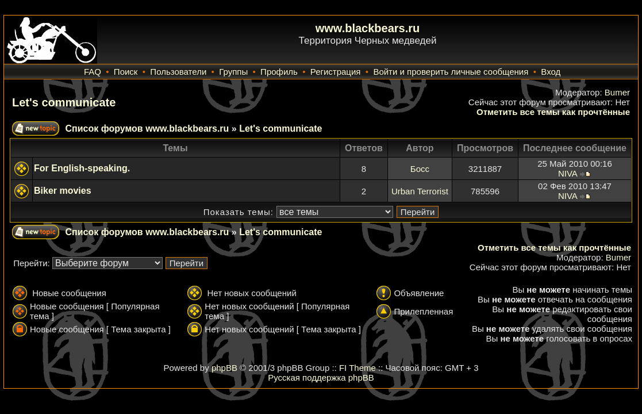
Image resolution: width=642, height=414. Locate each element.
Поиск (126, 71)
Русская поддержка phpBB (321, 377)
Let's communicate (64, 102)
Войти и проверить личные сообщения (450, 71)
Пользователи (178, 71)
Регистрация (335, 71)
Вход (550, 71)
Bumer (617, 92)
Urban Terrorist (419, 191)
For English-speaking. (82, 168)
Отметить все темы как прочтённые (553, 112)
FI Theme (357, 368)
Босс (419, 169)
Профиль (279, 71)
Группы (233, 71)
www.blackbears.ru (368, 28)
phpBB (224, 368)
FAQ (92, 71)
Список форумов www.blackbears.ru (147, 128)
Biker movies (62, 190)
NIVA (567, 173)
